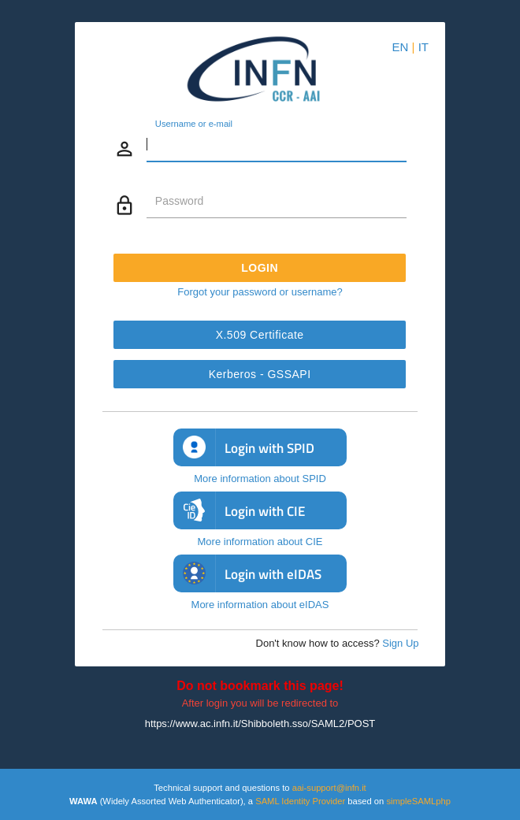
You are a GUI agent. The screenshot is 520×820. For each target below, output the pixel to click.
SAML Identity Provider (300, 801)
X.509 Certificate (260, 334)
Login (260, 268)
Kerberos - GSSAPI (260, 374)
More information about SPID (260, 478)
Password (179, 201)
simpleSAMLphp (418, 801)
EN (400, 47)
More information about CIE (260, 541)
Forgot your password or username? (260, 292)
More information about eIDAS (260, 604)
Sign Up (400, 643)
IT (423, 47)
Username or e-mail (193, 124)
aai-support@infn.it (329, 787)
